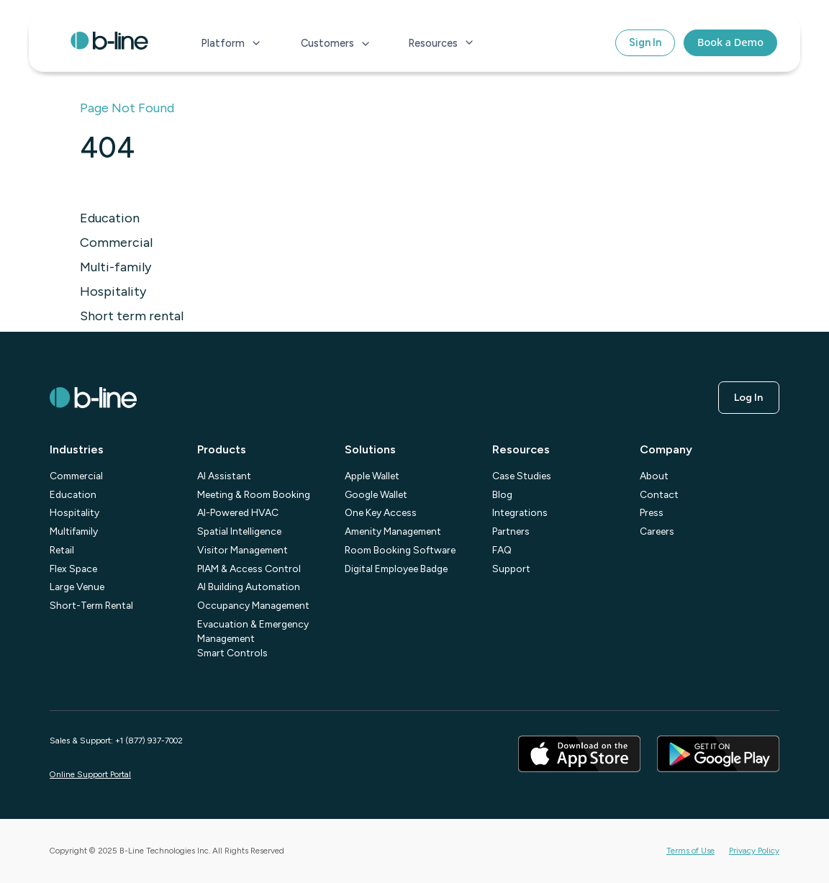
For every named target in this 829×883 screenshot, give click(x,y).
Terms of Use (690, 851)
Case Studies (521, 475)
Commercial (116, 242)
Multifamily (74, 531)
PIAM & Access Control (249, 568)
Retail (62, 550)
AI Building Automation (248, 586)
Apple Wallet (372, 475)
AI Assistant (224, 475)
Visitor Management (242, 550)
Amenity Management (393, 531)
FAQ (502, 550)
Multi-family (115, 267)
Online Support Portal (90, 774)
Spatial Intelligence (239, 531)
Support (511, 568)
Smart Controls (232, 652)
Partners (511, 531)
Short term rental (132, 316)
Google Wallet (376, 494)
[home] (109, 43)
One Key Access (381, 512)
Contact (659, 494)
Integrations (520, 512)
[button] (231, 43)
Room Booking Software (400, 550)
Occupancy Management (253, 605)
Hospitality (113, 291)
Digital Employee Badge (396, 568)
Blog (502, 494)
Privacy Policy (754, 851)
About (654, 475)
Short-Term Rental (91, 605)
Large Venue (77, 586)
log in (748, 397)
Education (110, 218)
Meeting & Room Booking (253, 494)
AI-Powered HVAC (237, 512)
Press (651, 512)
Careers (657, 531)
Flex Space (73, 568)
